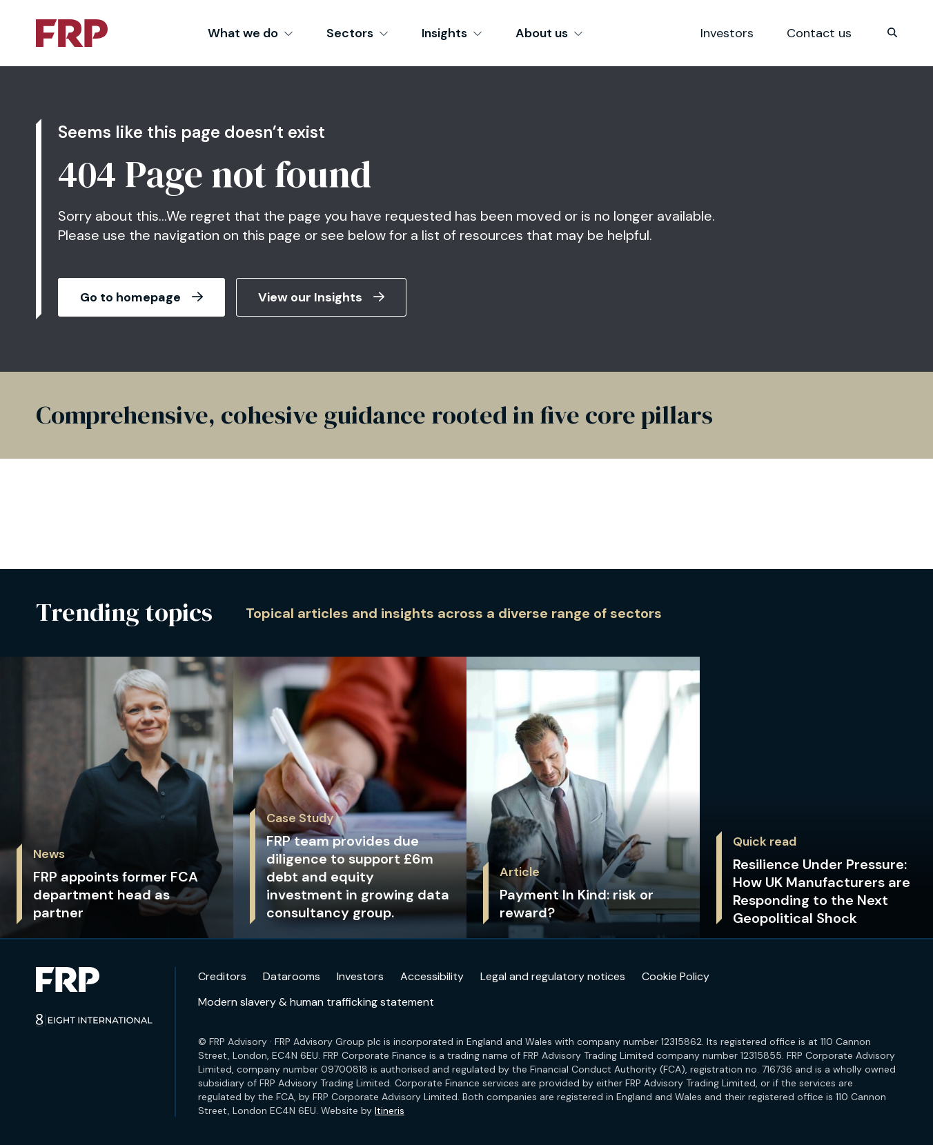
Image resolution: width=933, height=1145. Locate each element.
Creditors (222, 976)
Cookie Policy (675, 976)
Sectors (357, 33)
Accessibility (432, 976)
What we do (250, 33)
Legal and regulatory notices (552, 976)
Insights (452, 33)
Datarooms (291, 976)
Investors (727, 33)
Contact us (819, 33)
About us (549, 33)
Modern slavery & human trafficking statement (316, 1002)
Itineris (389, 1110)
